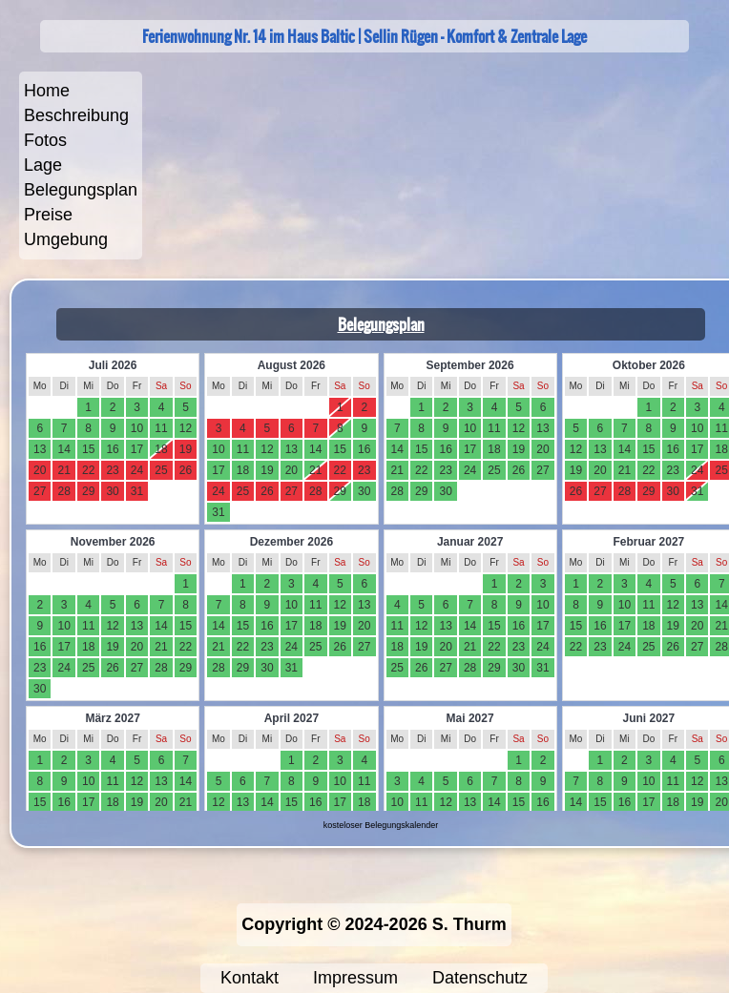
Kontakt (249, 977)
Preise (48, 214)
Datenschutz (480, 977)
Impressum (355, 977)
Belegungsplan (80, 189)
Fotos (45, 140)
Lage (43, 165)
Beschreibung (76, 115)
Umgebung (66, 239)
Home (47, 90)
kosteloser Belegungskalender (381, 825)
